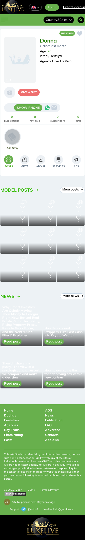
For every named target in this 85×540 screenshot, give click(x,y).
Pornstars (11, 420)
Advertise (52, 430)
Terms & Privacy (49, 489)
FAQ (48, 425)
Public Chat (54, 420)
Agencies (11, 425)
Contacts (51, 435)
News (49, 415)
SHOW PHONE (28, 108)
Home (8, 410)
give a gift (29, 92)
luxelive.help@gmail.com (58, 509)
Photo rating (13, 435)
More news (72, 296)
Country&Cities (59, 20)
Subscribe (67, 33)
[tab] (8, 161)
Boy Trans (11, 430)
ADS (48, 410)
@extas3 (29, 509)
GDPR (31, 489)
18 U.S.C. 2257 (13, 489)
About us (52, 440)
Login (52, 7)
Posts (8, 440)
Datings (10, 415)
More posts (72, 189)
